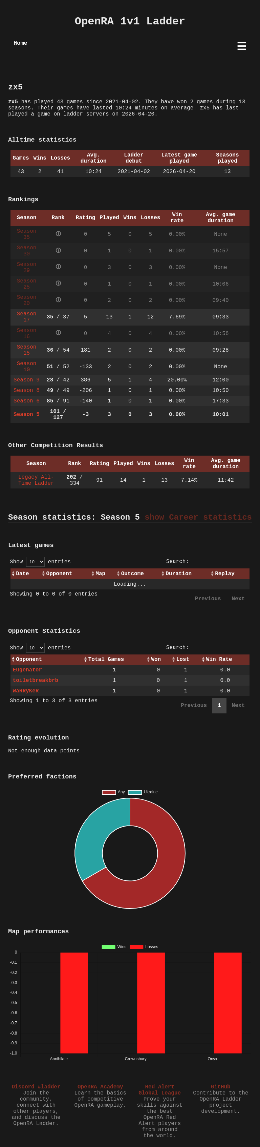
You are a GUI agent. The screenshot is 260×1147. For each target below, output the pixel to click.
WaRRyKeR (26, 691)
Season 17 (27, 317)
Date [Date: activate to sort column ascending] (22, 574)
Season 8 (27, 391)
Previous (208, 599)
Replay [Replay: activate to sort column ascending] (225, 574)
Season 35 (27, 234)
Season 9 (27, 380)
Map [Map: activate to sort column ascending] (100, 574)
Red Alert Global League (159, 1090)
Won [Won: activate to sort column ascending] (156, 659)
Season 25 (27, 284)
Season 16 (27, 334)
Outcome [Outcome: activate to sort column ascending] (132, 574)
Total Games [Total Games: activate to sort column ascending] (106, 659)
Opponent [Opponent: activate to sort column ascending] (59, 574)
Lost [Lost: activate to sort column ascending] (182, 659)
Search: (208, 562)
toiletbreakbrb (35, 680)
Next (238, 599)
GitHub (221, 1087)
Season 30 (27, 251)
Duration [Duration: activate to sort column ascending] (179, 574)
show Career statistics (198, 517)
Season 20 (27, 300)
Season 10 (27, 367)
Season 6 (27, 401)
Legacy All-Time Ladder (36, 480)
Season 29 (27, 268)
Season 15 (27, 350)
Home (20, 43)
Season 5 (27, 415)
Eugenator (27, 670)
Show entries (40, 562)
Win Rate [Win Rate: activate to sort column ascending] (219, 659)
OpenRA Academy (100, 1087)
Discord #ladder (36, 1087)
